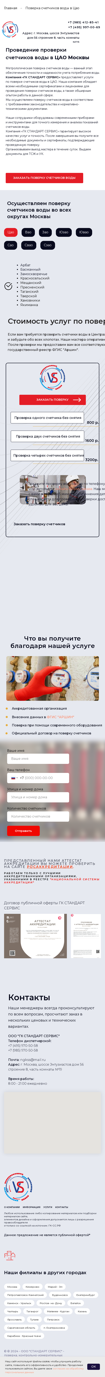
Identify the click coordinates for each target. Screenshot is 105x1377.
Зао (45, 232)
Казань (82, 1311)
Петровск (53, 1319)
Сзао (48, 245)
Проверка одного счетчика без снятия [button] (47, 418)
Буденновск (60, 1294)
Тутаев (34, 1319)
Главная (10, 8)
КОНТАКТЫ (61, 1207)
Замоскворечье (33, 274)
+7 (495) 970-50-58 (23, 1046)
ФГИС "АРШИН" (60, 717)
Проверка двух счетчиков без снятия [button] (48, 436)
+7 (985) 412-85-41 (83, 22)
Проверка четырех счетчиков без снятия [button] (48, 455)
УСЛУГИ (47, 1207)
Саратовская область (21, 1327)
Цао (11, 232)
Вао (28, 232)
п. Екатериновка (54, 1327)
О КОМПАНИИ (12, 1207)
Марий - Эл (55, 1286)
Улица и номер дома (25, 789)
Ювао (84, 232)
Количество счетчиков (26, 808)
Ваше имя (15, 751)
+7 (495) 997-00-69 (84, 27)
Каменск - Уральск (19, 1303)
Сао (11, 245)
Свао (29, 245)
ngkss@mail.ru (33, 1060)
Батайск (76, 1303)
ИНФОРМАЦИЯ (31, 1207)
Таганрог (33, 1311)
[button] (44, 178)
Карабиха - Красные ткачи (24, 1335)
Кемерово (32, 1286)
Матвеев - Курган (58, 1311)
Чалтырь (12, 1311)
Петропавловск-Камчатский (25, 1294)
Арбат (25, 265)
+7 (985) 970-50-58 (23, 1050)
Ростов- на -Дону (51, 1303)
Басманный (30, 269)
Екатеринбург (85, 1294)
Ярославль (14, 1319)
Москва (12, 1286)
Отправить (23, 831)
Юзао (63, 232)
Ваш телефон (18, 770)
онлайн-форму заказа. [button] (74, 489)
